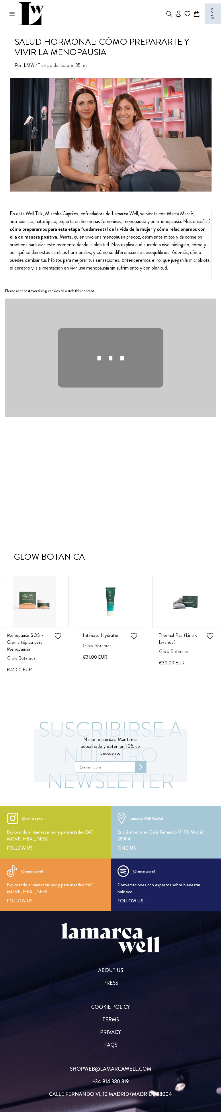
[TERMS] (110, 1019)
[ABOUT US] (110, 970)
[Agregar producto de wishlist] (58, 636)
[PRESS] (110, 983)
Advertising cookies (44, 291)
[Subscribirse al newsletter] (140, 767)
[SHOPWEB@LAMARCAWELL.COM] (111, 1069)
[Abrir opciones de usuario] (178, 13)
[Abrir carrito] (196, 13)
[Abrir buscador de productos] (169, 13)
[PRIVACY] (110, 1032)
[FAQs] (111, 1045)
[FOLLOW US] (20, 848)
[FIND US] (127, 848)
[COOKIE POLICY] (110, 1007)
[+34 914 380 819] (110, 1081)
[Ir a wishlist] (187, 13)
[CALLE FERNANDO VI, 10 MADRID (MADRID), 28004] (110, 1094)
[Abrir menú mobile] (12, 13)
